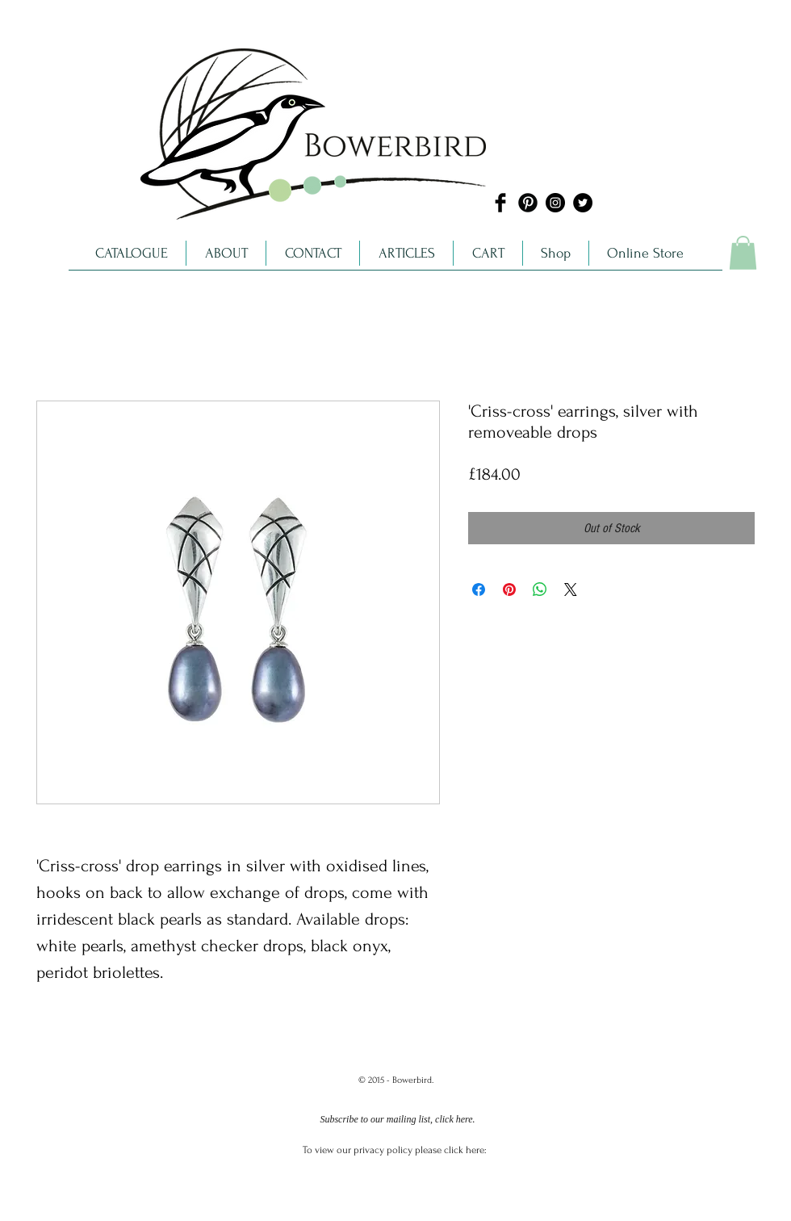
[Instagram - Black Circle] (555, 202)
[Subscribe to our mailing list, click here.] (397, 1120)
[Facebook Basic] (500, 202)
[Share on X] (570, 589)
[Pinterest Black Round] (528, 202)
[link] (743, 253)
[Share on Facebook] (478, 589)
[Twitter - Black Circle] (582, 202)
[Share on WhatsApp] (540, 589)
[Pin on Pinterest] (509, 589)
